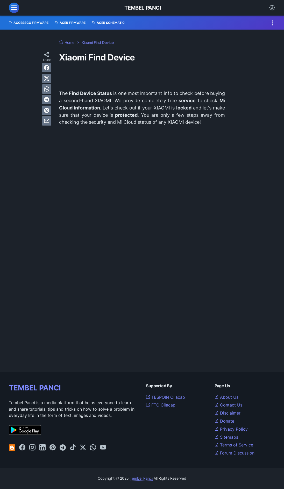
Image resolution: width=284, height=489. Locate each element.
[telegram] (46, 99)
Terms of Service (234, 444)
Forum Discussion (234, 453)
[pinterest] (46, 110)
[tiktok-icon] (73, 447)
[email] (46, 121)
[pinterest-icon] (52, 447)
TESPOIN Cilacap (165, 397)
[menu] (14, 8)
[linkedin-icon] (42, 447)
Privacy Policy (231, 429)
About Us (226, 397)
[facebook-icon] (22, 447)
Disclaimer (227, 413)
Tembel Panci (142, 8)
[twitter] (46, 78)
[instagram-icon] (32, 447)
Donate (224, 421)
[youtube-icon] (103, 447)
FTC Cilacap (160, 405)
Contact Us (228, 405)
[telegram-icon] (63, 447)
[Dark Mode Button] (272, 8)
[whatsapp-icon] (93, 447)
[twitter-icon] (83, 447)
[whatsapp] (46, 89)
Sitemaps (226, 437)
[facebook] (46, 67)
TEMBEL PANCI (35, 387)
